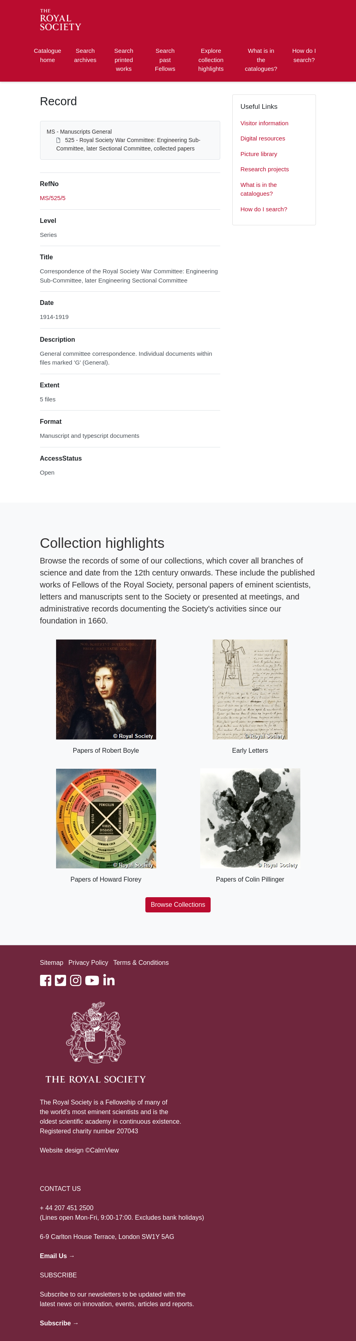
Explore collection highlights (210, 59)
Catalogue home (47, 55)
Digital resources (263, 138)
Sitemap (52, 962)
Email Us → (57, 1256)
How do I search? (304, 55)
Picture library (259, 153)
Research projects (265, 169)
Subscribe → (59, 1323)
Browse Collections (178, 904)
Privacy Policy (88, 962)
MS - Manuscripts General (79, 131)
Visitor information (265, 123)
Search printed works (123, 59)
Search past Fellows (165, 59)
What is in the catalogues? (261, 59)
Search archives (85, 55)
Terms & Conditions (141, 962)
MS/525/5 (53, 197)
